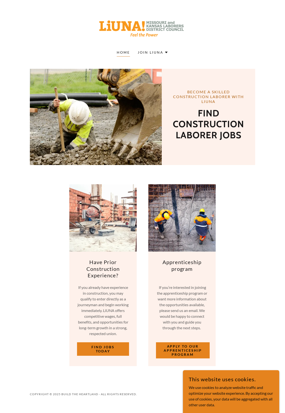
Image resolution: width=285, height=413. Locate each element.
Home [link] (123, 52)
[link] (142, 28)
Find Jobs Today (103, 349)
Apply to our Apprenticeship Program (183, 350)
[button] (153, 52)
